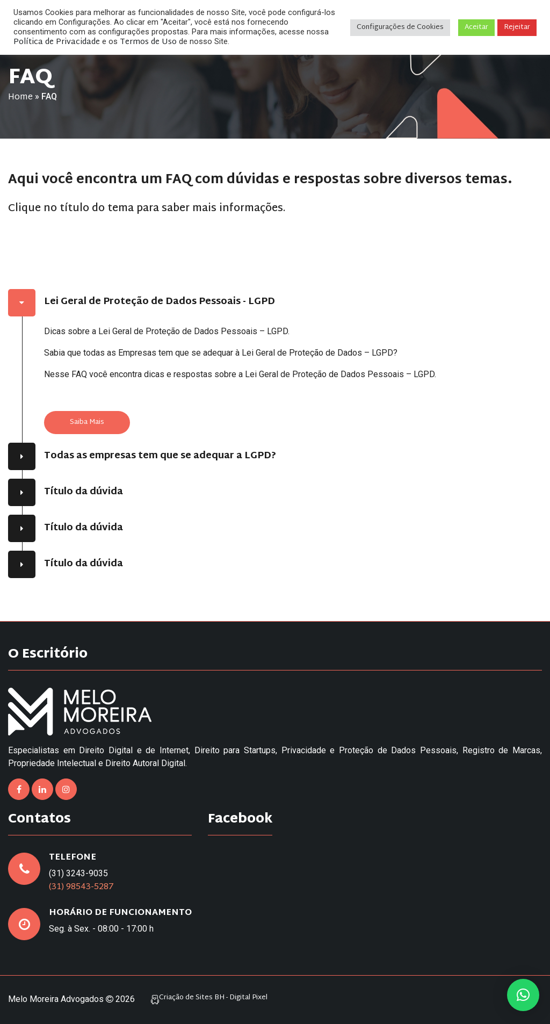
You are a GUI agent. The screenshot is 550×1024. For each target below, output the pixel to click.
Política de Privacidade (56, 42)
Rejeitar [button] (517, 27)
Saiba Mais (87, 422)
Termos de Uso (148, 42)
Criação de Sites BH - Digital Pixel (213, 998)
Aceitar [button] (476, 27)
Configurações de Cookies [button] (400, 27)
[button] (523, 995)
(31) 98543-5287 (81, 887)
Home (20, 97)
